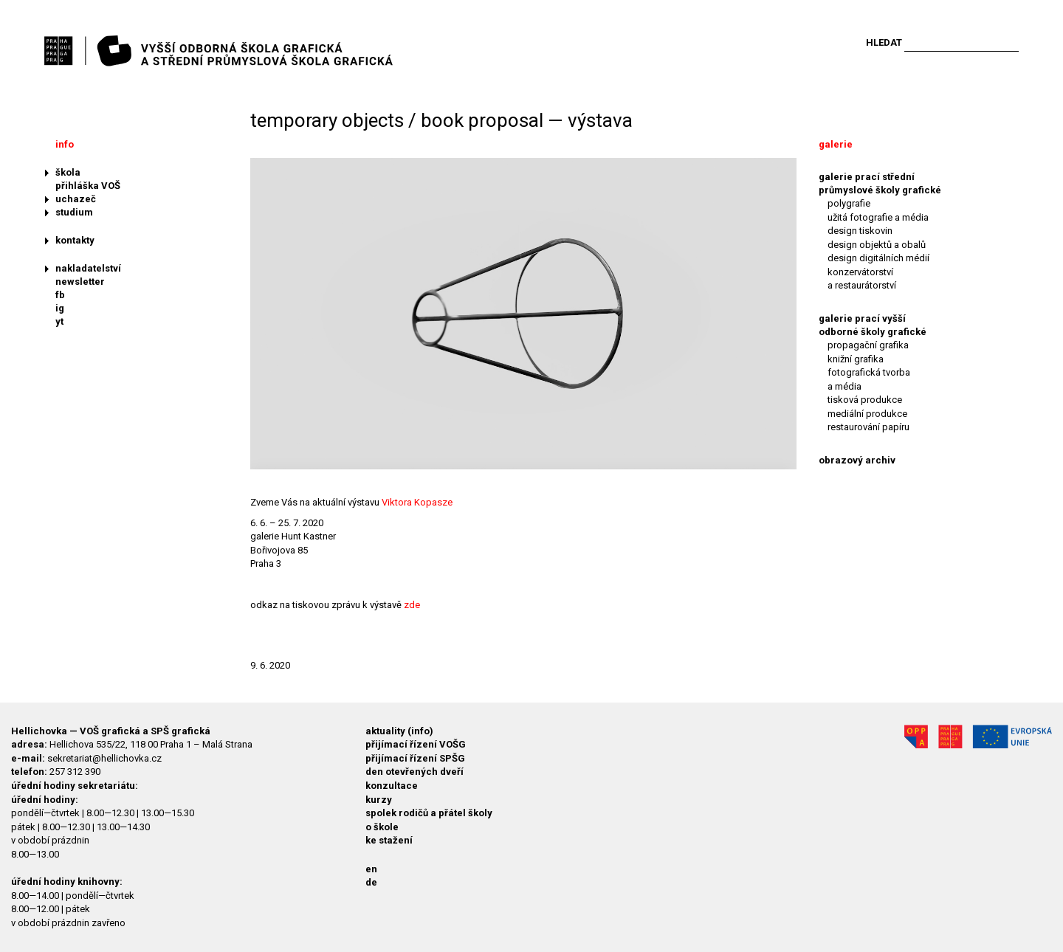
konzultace (391, 785)
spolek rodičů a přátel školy (428, 812)
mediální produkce (867, 413)
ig (59, 308)
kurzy (378, 799)
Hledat (884, 42)
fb (60, 294)
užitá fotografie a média (878, 217)
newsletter (80, 281)
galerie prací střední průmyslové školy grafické (880, 183)
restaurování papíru (868, 426)
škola (67, 172)
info (64, 144)
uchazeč (75, 198)
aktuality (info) (399, 731)
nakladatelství (88, 268)
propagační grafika (868, 345)
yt (59, 321)
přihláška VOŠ (87, 185)
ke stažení (389, 840)
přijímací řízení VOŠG (415, 744)
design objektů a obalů (877, 244)
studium (74, 212)
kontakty (74, 240)
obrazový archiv (857, 460)
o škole (382, 826)
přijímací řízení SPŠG (415, 758)
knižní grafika (856, 359)
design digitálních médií (878, 257)
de (371, 882)
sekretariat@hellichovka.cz (104, 758)
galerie (836, 144)
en (371, 869)
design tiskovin (860, 230)
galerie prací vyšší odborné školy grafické (872, 325)
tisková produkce (865, 399)
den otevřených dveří (414, 771)
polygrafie (849, 203)
